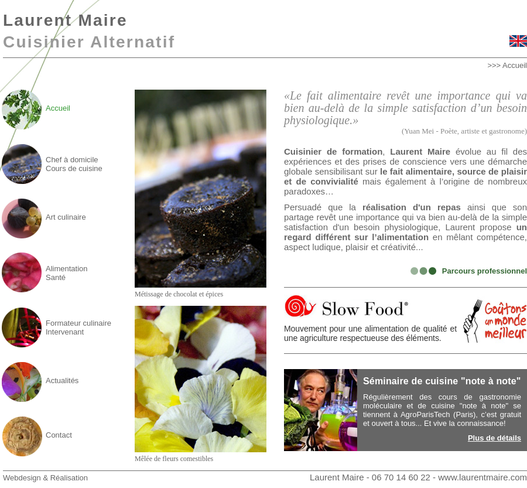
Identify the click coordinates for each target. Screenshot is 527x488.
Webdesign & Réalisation (45, 477)
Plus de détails (494, 438)
